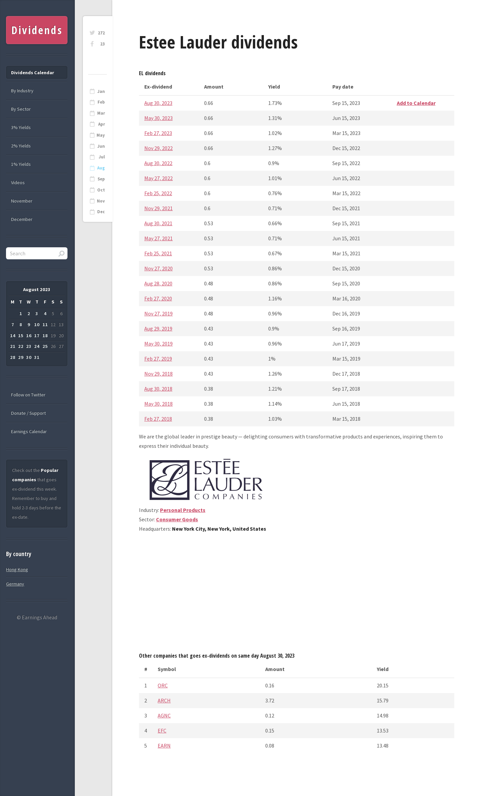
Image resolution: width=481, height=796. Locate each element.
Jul (102, 157)
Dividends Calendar (32, 73)
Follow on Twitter (28, 395)
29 (20, 357)
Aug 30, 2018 (158, 388)
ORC (163, 685)
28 (12, 357)
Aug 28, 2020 (158, 283)
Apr (101, 124)
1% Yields (21, 164)
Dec (101, 212)
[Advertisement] (296, 595)
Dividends (36, 30)
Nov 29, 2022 (158, 148)
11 (45, 324)
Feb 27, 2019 (158, 358)
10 (36, 324)
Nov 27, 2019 (158, 313)
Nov (101, 201)
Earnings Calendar (29, 431)
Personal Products (182, 510)
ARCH (164, 700)
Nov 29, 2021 (158, 208)
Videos (18, 182)
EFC (162, 730)
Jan (101, 91)
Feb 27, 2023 (158, 133)
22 (20, 346)
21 (12, 346)
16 (28, 336)
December (21, 219)
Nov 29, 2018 (158, 373)
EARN (164, 745)
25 (45, 346)
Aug (101, 168)
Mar (101, 113)
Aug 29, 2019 (158, 328)
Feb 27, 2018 (158, 418)
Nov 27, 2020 (158, 268)
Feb (101, 102)
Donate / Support (28, 413)
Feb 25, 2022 (158, 193)
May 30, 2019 (158, 343)
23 (102, 44)
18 (45, 336)
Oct (101, 190)
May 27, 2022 (158, 178)
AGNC (164, 715)
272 (101, 33)
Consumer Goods (177, 519)
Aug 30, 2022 (158, 163)
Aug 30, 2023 (158, 103)
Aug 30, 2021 (158, 223)
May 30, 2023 (158, 118)
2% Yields (21, 146)
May (101, 135)
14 (12, 336)
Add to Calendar (416, 103)
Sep (101, 179)
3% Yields (21, 127)
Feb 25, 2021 (158, 253)
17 (36, 336)
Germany (15, 584)
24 (36, 346)
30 (28, 357)
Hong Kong (17, 569)
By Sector (21, 109)
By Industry (22, 91)
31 (36, 357)
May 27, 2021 (158, 238)
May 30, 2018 (158, 403)
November (21, 201)
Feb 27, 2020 (158, 298)
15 (20, 336)
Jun (101, 146)
